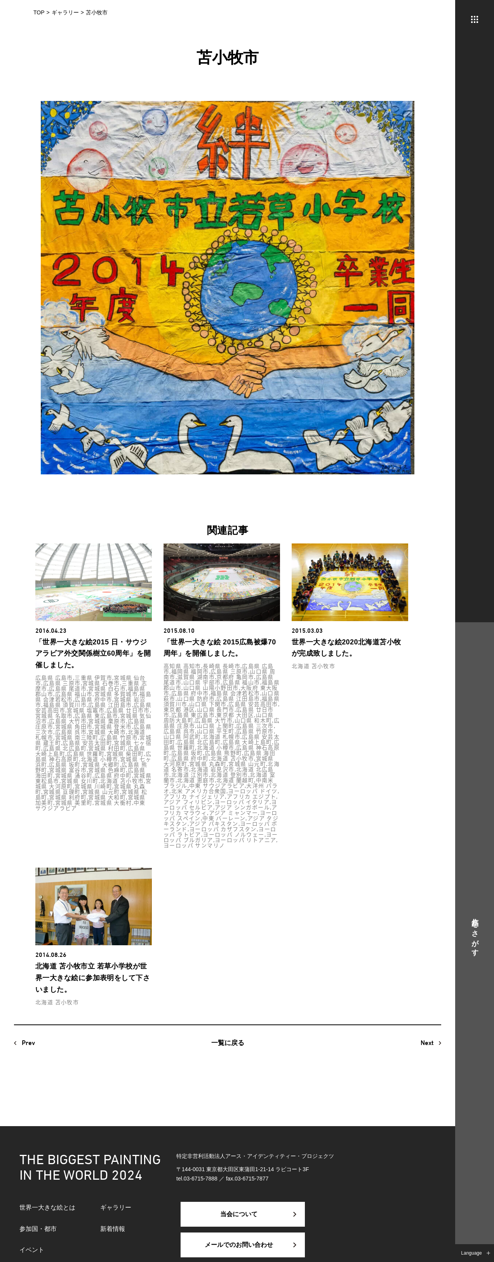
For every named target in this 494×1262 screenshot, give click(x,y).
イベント (31, 1249)
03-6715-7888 (200, 1178)
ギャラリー (115, 1207)
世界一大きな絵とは (47, 1207)
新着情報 (112, 1229)
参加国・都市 (38, 1229)
